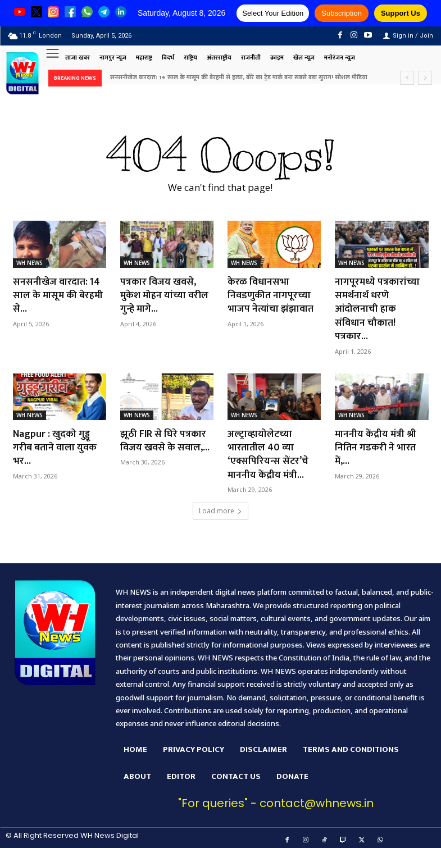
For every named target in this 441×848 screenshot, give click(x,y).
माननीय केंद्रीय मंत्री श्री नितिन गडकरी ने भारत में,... (376, 444)
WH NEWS (29, 263)
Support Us (400, 13)
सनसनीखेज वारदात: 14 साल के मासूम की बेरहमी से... (58, 294)
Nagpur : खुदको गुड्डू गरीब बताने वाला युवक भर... (55, 444)
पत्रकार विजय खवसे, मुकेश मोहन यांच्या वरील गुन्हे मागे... (165, 294)
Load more (220, 505)
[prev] (407, 78)
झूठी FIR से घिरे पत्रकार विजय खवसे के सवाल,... (165, 437)
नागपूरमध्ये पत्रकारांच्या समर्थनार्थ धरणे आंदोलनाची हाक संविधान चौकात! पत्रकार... (377, 308)
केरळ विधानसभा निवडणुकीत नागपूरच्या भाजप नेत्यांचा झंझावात (271, 294)
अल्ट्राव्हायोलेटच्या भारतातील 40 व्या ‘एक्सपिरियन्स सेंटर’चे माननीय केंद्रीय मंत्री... (268, 450)
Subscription (341, 13)
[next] (425, 78)
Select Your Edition (272, 13)
